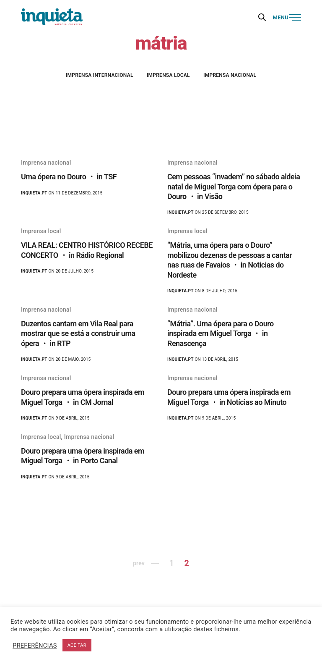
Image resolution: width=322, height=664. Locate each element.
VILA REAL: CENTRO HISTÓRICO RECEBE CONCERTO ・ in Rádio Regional (87, 250)
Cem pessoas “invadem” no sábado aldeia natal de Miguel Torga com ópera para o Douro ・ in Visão (233, 186)
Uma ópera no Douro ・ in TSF (69, 176)
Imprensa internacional (99, 75)
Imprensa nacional (229, 75)
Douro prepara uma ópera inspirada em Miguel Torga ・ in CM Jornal (82, 397)
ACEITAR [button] (77, 645)
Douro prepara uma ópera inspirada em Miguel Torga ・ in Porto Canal (82, 455)
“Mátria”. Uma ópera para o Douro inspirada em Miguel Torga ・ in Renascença (220, 333)
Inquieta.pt (34, 193)
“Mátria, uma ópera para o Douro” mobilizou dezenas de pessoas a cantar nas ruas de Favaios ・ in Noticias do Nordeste (229, 260)
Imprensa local (168, 75)
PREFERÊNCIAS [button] (35, 645)
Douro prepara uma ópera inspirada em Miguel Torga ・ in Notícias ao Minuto (229, 397)
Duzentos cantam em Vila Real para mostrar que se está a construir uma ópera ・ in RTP (78, 333)
